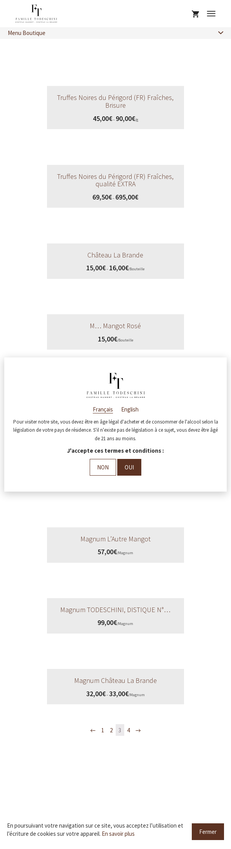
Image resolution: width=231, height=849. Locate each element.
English (130, 409)
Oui (129, 467)
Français (103, 409)
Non (103, 467)
